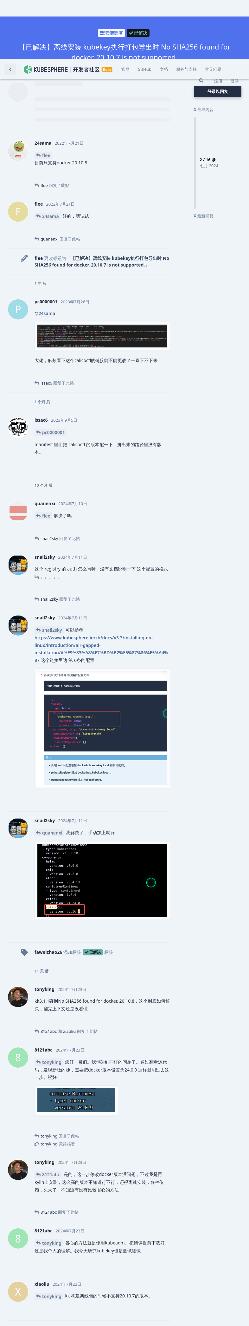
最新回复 (204, 157)
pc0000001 (53, 373)
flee (46, 96)
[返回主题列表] (10, 10)
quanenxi (52, 774)
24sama (50, 157)
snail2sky (52, 571)
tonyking (51, 1003)
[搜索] (201, 21)
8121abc (51, 1115)
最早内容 (204, 50)
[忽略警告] (80, 1313)
